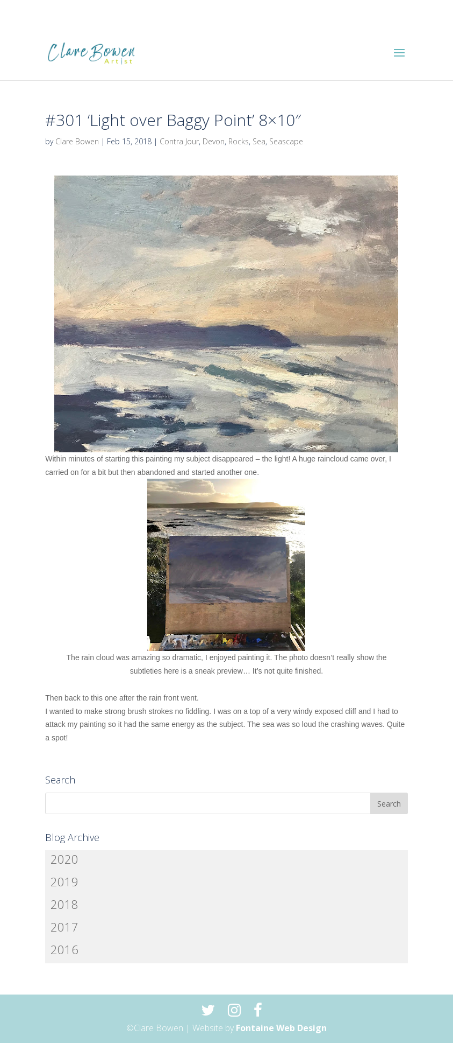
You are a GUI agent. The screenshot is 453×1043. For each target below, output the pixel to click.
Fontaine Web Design (281, 1028)
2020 (64, 859)
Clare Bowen (77, 141)
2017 (64, 927)
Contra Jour (179, 141)
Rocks (238, 141)
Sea (259, 141)
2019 (64, 881)
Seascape (286, 141)
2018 (64, 904)
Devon (214, 141)
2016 (64, 949)
